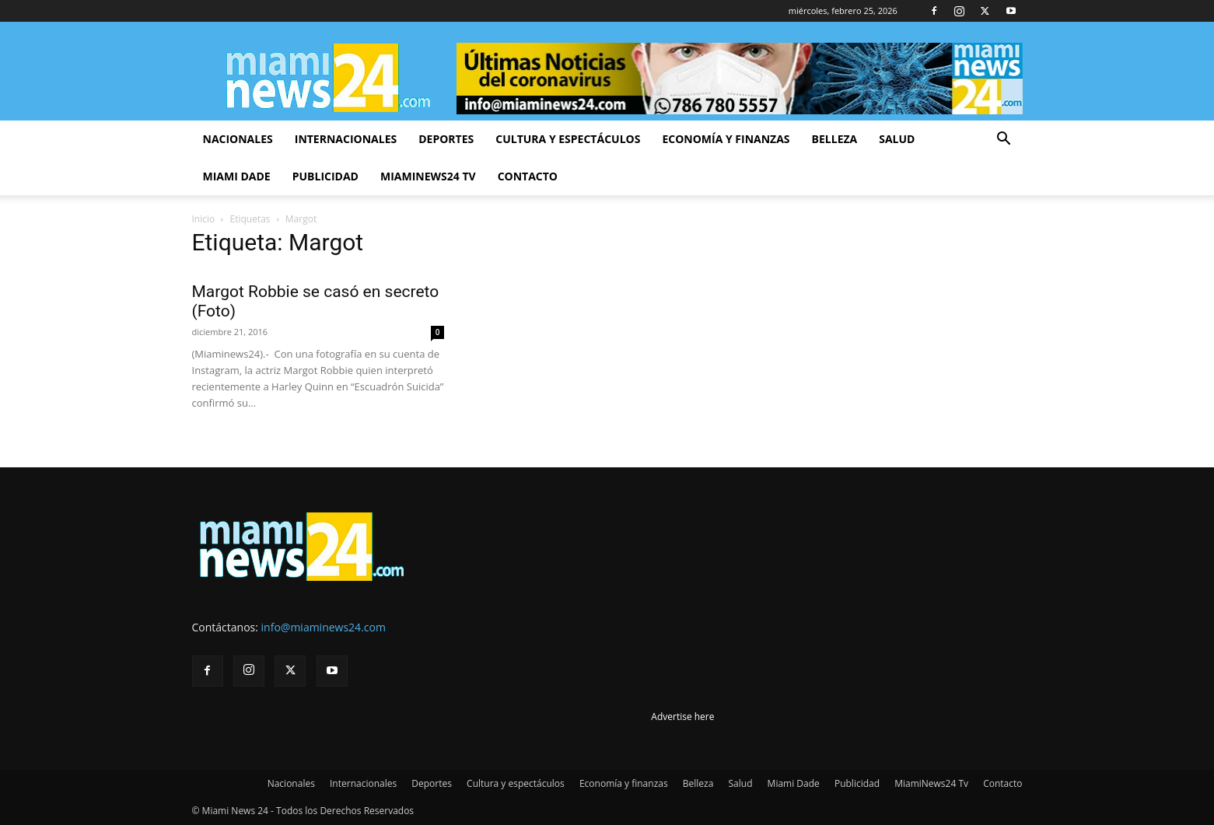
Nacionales (238, 138)
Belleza (835, 138)
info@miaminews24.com (323, 627)
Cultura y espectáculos (567, 138)
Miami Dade (237, 176)
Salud (897, 138)
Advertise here (682, 716)
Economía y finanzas (725, 138)
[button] (1004, 140)
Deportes (446, 138)
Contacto (528, 176)
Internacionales (346, 138)
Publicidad (325, 176)
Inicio (203, 218)
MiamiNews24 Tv (428, 176)
